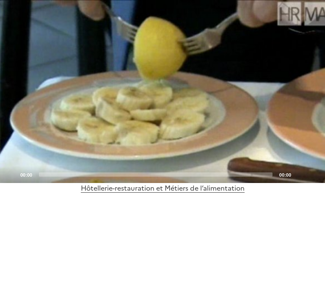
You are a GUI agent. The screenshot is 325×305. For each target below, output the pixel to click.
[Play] (162, 91)
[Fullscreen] (313, 174)
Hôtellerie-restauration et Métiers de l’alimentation (163, 188)
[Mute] (300, 174)
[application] (162, 91)
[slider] (156, 174)
